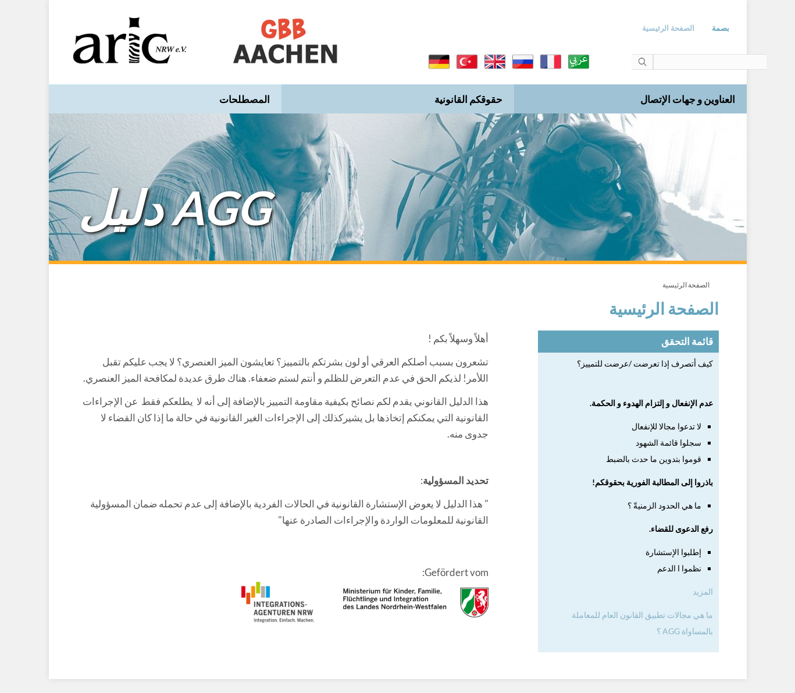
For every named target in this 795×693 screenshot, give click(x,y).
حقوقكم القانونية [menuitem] (468, 99)
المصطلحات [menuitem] (244, 99)
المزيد (702, 591)
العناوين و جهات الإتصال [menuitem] (687, 99)
